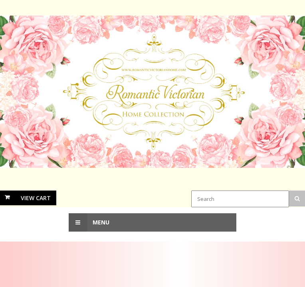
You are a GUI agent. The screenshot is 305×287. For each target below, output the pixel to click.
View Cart (36, 198)
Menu (89, 222)
